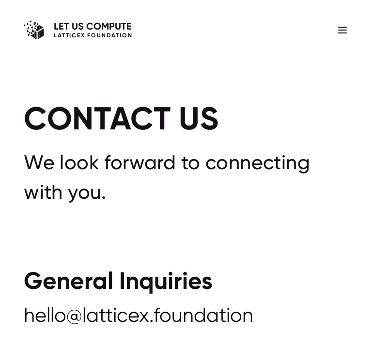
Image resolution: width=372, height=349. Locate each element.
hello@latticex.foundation (138, 315)
